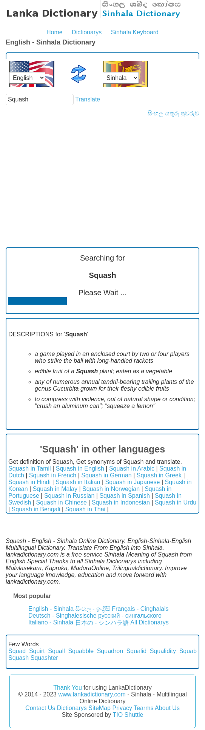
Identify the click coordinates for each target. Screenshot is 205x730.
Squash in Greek (159, 475)
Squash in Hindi (29, 482)
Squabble (81, 651)
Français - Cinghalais (140, 609)
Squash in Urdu (175, 502)
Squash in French (52, 475)
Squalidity (163, 651)
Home (54, 32)
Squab (188, 651)
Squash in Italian (77, 482)
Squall (56, 651)
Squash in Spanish (124, 495)
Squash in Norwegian (111, 489)
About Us (167, 708)
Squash (18, 658)
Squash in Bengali (36, 509)
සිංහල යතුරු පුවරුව (173, 113)
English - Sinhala (51, 609)
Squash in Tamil (29, 468)
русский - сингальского (130, 615)
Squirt (37, 651)
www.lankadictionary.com (91, 694)
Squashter (44, 658)
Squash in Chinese (61, 502)
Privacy (122, 708)
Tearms (143, 708)
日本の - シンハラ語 (102, 623)
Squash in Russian (69, 495)
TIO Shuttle (128, 715)
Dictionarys (87, 32)
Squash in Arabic (131, 468)
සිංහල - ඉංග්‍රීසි (93, 609)
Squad (17, 651)
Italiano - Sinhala (50, 622)
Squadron (110, 651)
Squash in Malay (55, 489)
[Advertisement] (102, 173)
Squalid (136, 651)
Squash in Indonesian (121, 502)
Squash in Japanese (132, 482)
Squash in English (80, 468)
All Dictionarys (149, 622)
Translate (87, 99)
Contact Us (40, 708)
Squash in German (106, 475)
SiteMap (99, 708)
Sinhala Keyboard (135, 32)
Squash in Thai (85, 509)
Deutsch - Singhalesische (62, 615)
